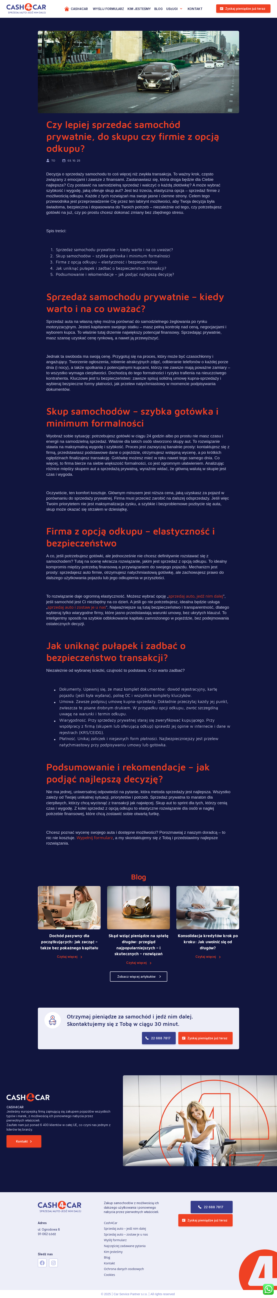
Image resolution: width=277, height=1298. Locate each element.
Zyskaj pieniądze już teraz (245, 8)
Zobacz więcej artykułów (136, 976)
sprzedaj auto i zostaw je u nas (77, 607)
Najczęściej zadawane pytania (125, 1246)
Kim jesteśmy (113, 1252)
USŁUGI (172, 9)
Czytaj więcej (67, 956)
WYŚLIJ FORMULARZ (108, 9)
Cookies (109, 1275)
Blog (158, 9)
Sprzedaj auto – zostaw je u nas (126, 1234)
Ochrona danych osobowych (124, 1269)
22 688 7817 (161, 1038)
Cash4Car (79, 9)
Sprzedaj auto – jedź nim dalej (125, 1228)
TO (54, 160)
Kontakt (195, 9)
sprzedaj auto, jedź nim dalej (195, 596)
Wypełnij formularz (95, 837)
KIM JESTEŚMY (139, 9)
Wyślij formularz (115, 1240)
